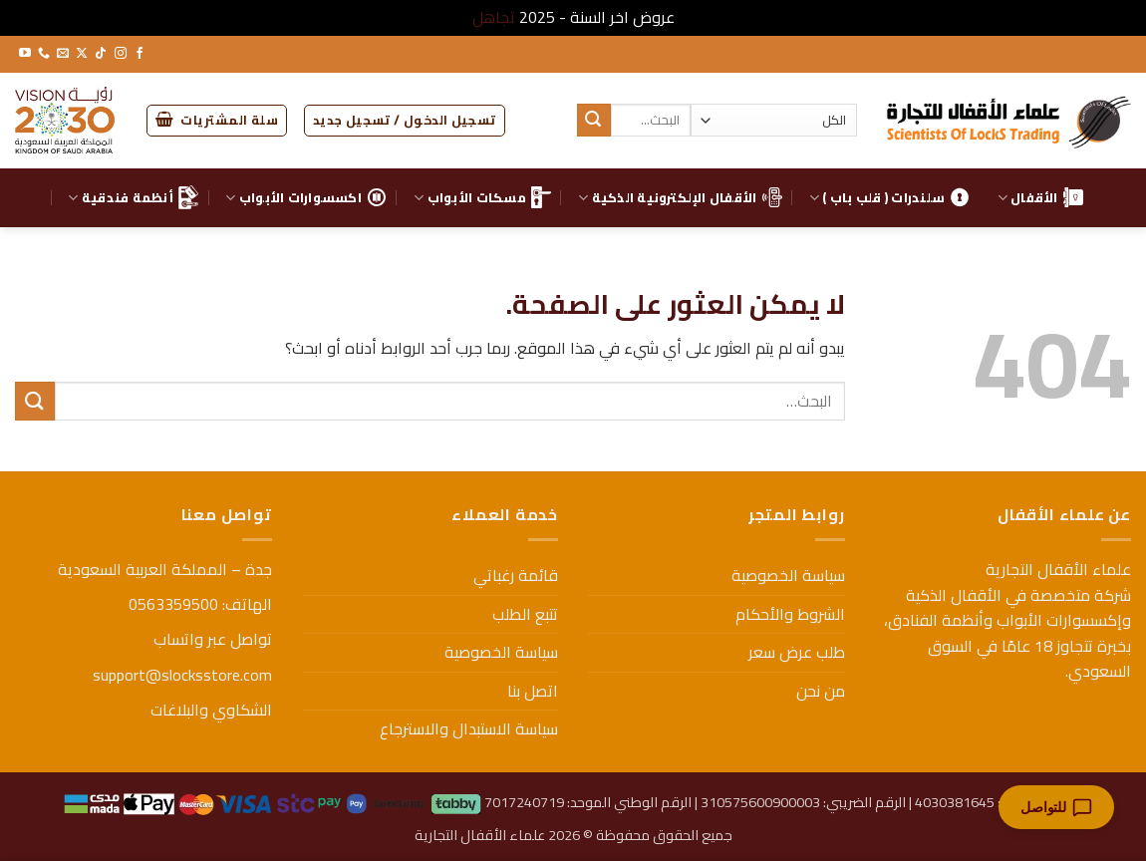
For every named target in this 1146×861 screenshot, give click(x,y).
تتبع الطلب (525, 614)
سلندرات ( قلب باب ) (889, 197)
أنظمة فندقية (133, 197)
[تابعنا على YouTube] (25, 54)
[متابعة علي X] (82, 54)
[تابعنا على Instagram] (121, 54)
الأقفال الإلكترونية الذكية (679, 197)
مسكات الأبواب (482, 197)
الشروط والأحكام (790, 614)
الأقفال (1040, 197)
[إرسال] (594, 121)
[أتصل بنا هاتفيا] (44, 54)
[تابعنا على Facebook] (139, 54)
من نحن (820, 691)
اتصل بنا (532, 691)
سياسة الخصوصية (788, 575)
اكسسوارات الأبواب (306, 197)
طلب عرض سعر (796, 652)
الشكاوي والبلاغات (211, 709)
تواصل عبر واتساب (212, 639)
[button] (404, 121)
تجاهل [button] (493, 17)
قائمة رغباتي (515, 575)
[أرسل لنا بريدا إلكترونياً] (63, 54)
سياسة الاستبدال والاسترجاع (469, 728)
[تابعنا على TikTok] (101, 54)
